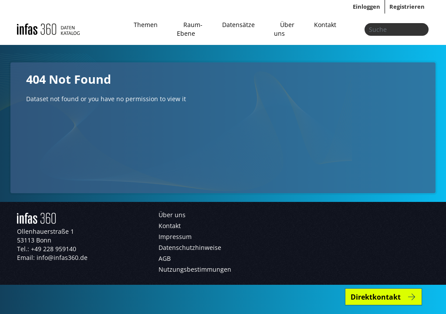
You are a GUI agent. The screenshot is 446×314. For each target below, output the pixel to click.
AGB (165, 258)
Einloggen (366, 6)
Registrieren (407, 6)
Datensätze (238, 24)
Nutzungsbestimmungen (195, 269)
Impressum (175, 236)
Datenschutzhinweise (190, 247)
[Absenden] (419, 29)
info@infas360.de (62, 257)
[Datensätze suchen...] (396, 29)
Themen (146, 24)
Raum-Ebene (189, 29)
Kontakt (325, 24)
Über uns (284, 29)
